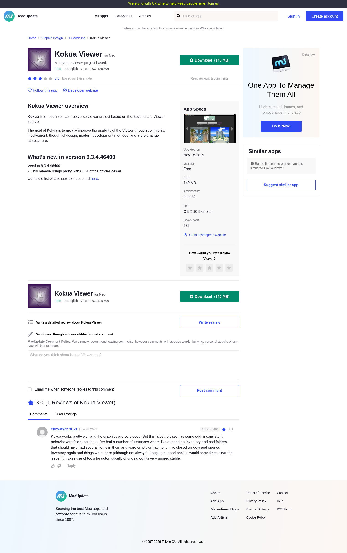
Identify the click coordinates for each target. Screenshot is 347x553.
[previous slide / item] (187, 128)
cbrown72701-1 (64, 429)
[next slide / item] (232, 128)
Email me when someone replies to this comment (74, 389)
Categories (123, 16)
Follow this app (42, 90)
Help (280, 501)
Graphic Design (52, 38)
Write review (209, 322)
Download (209, 60)
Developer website (80, 90)
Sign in (294, 16)
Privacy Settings (257, 509)
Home (32, 38)
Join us (213, 3)
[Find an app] (178, 16)
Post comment (209, 390)
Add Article (219, 517)
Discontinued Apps (225, 509)
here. (95, 178)
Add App (217, 501)
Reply (71, 465)
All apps (101, 16)
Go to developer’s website (205, 235)
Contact (282, 493)
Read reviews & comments (209, 78)
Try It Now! (281, 126)
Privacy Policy (256, 501)
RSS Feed (284, 509)
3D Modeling (76, 38)
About (215, 493)
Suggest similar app (281, 185)
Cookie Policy (256, 517)
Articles (145, 16)
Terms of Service (258, 493)
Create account (324, 16)
